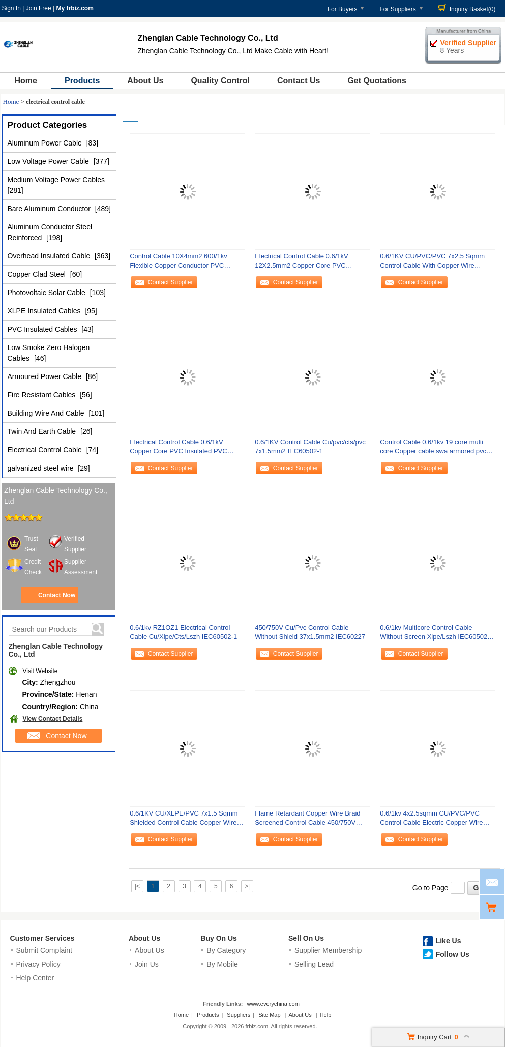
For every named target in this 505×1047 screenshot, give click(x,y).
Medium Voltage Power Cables (56, 180)
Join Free (38, 8)
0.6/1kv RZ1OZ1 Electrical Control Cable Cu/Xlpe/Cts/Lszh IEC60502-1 (183, 632)
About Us (145, 80)
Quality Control (220, 80)
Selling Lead (314, 964)
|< (137, 886)
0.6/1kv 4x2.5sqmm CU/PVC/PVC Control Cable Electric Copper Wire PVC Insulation (431, 820)
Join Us (147, 964)
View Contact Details (53, 718)
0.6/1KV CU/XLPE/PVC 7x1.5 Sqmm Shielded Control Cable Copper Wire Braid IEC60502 (183, 820)
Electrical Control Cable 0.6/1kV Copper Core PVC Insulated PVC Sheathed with (178, 449)
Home (26, 80)
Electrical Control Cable (46, 450)
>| (247, 886)
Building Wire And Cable (47, 413)
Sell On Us (306, 938)
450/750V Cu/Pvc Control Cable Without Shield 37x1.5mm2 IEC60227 (310, 632)
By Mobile (221, 964)
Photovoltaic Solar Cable (47, 292)
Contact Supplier (170, 282)
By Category (226, 950)
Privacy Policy (38, 964)
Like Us (448, 941)
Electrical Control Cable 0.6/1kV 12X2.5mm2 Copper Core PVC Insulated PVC (301, 263)
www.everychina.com (273, 1004)
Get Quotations (376, 80)
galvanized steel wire (42, 468)
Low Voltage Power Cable (49, 161)
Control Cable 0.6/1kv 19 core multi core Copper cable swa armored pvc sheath (433, 449)
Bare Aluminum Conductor (50, 209)
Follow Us (452, 954)
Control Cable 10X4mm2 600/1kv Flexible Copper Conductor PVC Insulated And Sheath (178, 263)
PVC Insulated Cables (43, 329)
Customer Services (42, 938)
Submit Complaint (44, 950)
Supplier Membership (328, 950)
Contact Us (298, 80)
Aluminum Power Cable (46, 143)
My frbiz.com (74, 8)
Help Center (35, 978)
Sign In (11, 8)
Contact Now (56, 595)
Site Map (269, 1015)
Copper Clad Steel (38, 274)
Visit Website (40, 671)
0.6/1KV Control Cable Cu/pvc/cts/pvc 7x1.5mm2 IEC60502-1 (310, 446)
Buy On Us (218, 938)
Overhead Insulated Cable (50, 256)
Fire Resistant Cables (43, 395)
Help (326, 1015)
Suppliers (238, 1015)
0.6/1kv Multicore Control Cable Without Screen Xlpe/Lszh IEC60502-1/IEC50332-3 (434, 635)
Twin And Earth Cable (43, 431)
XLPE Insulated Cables (45, 311)
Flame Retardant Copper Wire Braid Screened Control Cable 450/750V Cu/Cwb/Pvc (307, 820)
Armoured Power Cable (45, 376)
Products (82, 80)
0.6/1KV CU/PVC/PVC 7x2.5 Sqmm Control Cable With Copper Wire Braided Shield (432, 263)
